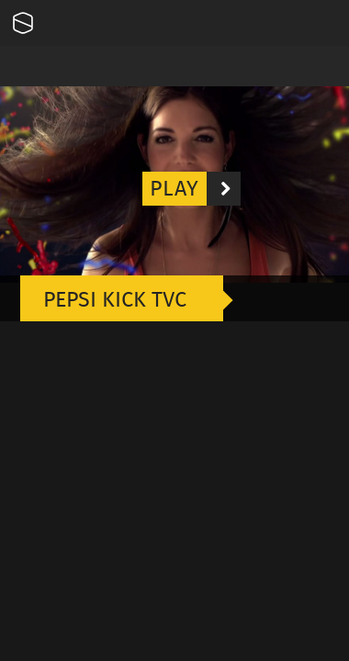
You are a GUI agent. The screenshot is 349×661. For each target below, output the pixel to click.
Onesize (23, 23)
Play (195, 189)
